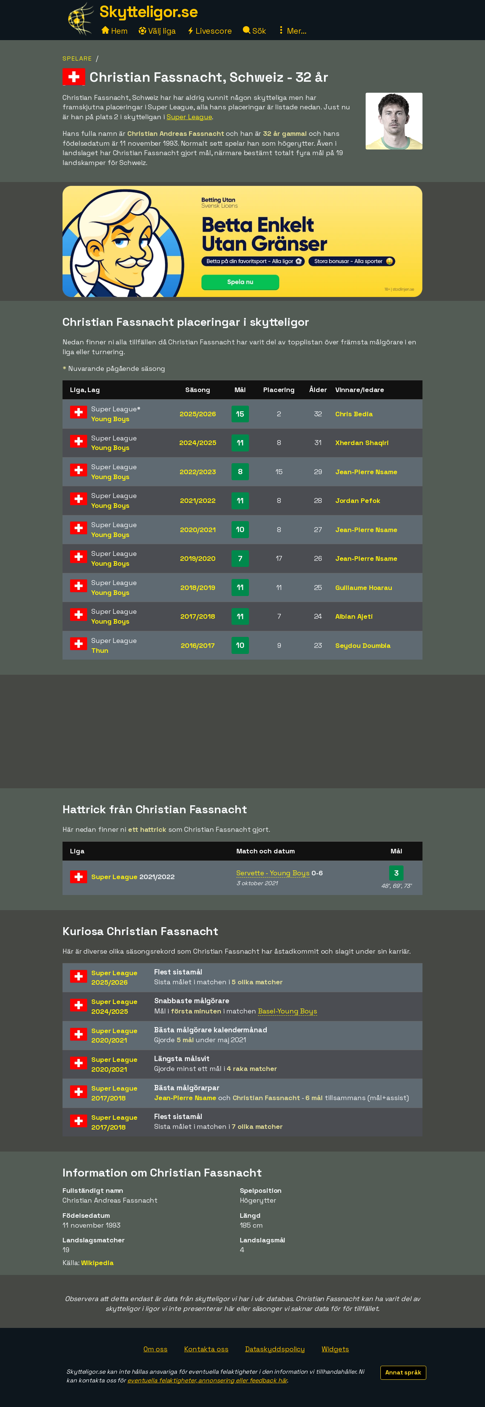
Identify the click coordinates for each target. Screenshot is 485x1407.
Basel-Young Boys (287, 1011)
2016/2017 (198, 645)
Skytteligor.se (148, 12)
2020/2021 (198, 529)
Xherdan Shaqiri (362, 442)
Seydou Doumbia (363, 645)
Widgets (335, 1349)
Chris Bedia (354, 413)
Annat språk (403, 1372)
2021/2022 (197, 500)
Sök (255, 31)
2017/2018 (197, 616)
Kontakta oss (206, 1349)
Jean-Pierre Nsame (366, 471)
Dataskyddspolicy (275, 1349)
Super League (189, 116)
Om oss (155, 1349)
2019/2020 (198, 558)
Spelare (77, 58)
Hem (115, 31)
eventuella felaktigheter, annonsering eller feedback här (207, 1380)
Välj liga (157, 31)
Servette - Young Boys (273, 872)
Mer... (291, 31)
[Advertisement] (242, 731)
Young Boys (110, 418)
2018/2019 (197, 587)
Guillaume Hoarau (363, 587)
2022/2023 (198, 471)
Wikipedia (97, 1262)
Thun (99, 650)
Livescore (209, 31)
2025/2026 (198, 413)
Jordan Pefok (357, 500)
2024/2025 (197, 442)
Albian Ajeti (354, 616)
